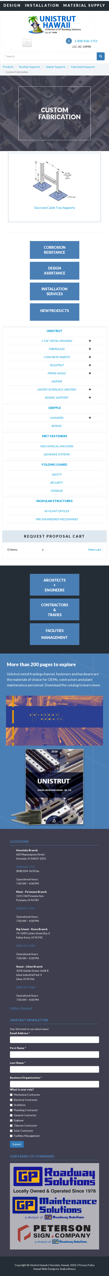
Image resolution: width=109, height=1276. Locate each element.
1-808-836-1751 (82, 41)
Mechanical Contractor (25, 1094)
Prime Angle (56, 373)
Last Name (17, 1062)
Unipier (56, 381)
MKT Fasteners (54, 436)
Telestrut (56, 365)
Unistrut (54, 331)
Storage (56, 490)
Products (8, 66)
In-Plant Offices (56, 511)
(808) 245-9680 (25, 987)
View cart (94, 549)
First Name (18, 1048)
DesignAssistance (54, 270)
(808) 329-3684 (25, 945)
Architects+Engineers (54, 585)
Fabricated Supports (83, 66)
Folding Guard (54, 464)
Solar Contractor (21, 1130)
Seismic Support (56, 397)
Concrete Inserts (57, 357)
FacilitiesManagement (54, 634)
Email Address (20, 1033)
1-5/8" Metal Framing (56, 340)
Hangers (56, 417)
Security (56, 482)
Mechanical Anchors (56, 446)
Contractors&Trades (54, 610)
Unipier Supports (55, 66)
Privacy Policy (87, 1265)
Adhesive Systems (56, 454)
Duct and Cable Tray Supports (54, 207)
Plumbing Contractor (24, 1110)
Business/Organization (26, 1077)
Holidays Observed (21, 1008)
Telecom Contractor (23, 1125)
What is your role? (22, 1089)
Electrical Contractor (24, 1099)
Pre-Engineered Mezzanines (57, 519)
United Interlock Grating (56, 389)
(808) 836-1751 (25, 866)
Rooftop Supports (29, 66)
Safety (57, 474)
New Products (54, 310)
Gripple (54, 408)
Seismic (56, 426)
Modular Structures (54, 501)
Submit (16, 1144)
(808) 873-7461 (25, 908)
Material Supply (84, 5)
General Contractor (23, 1115)
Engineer (17, 1120)
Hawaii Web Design (44, 1268)
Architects (18, 1105)
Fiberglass (56, 349)
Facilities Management (25, 1135)
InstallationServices (54, 291)
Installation (42, 5)
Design (12, 5)
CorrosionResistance (54, 249)
